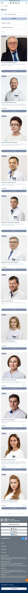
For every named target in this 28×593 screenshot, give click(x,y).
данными (16, 586)
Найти (14, 18)
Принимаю (14, 588)
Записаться (14, 71)
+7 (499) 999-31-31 (5, 538)
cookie (7, 586)
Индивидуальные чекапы (14, 0)
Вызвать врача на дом (14, 524)
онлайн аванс (13, 571)
